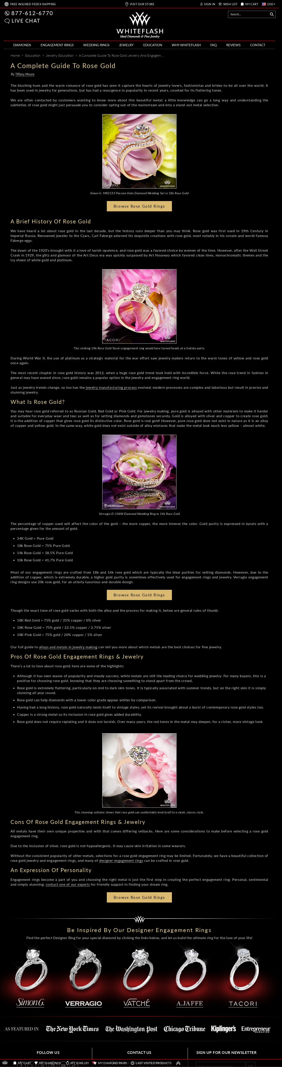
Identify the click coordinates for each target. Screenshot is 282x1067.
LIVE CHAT (26, 21)
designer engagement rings (121, 860)
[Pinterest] (248, 56)
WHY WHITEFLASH (186, 45)
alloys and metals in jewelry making (68, 647)
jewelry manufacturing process (111, 387)
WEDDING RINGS (96, 45)
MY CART (251, 4)
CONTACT (257, 45)
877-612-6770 (32, 13)
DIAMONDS (22, 45)
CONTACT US (139, 1052)
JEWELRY (126, 45)
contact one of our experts (68, 884)
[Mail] (265, 56)
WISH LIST (230, 4)
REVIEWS (233, 45)
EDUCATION (152, 45)
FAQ (213, 45)
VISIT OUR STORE (142, 4)
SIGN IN (209, 4)
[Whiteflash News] (256, 56)
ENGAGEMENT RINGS (57, 45)
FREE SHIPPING (33, 4)
